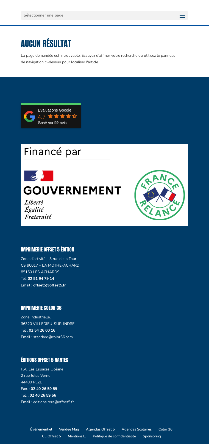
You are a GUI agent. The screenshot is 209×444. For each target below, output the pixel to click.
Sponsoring (152, 436)
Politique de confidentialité (114, 436)
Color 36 (165, 429)
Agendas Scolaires (137, 429)
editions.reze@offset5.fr (53, 402)
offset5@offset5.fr (49, 285)
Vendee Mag (69, 429)
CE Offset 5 (51, 436)
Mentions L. (77, 436)
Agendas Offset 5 (100, 429)
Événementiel (41, 429)
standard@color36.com (53, 337)
